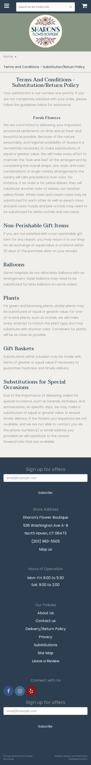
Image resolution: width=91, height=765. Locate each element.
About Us (45, 613)
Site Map (45, 653)
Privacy (45, 637)
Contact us (46, 620)
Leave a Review (45, 661)
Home (8, 56)
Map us (45, 549)
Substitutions (45, 645)
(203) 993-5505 (45, 541)
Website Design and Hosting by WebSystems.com (71, 757)
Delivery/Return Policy (45, 628)
